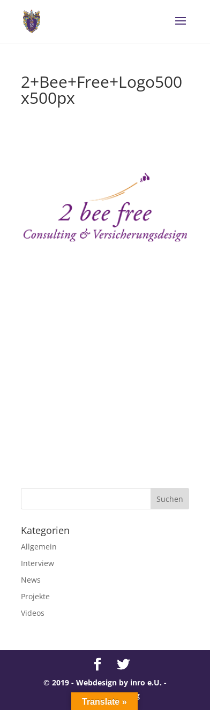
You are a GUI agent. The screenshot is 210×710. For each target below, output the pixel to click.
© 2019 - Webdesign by (86, 682)
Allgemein (39, 546)
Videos (32, 613)
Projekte (35, 596)
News (31, 580)
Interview (37, 563)
